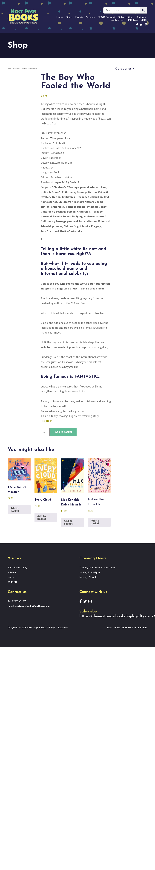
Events (79, 17)
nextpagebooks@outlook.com (32, 606)
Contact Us (117, 20)
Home (59, 17)
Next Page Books (36, 627)
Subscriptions (126, 17)
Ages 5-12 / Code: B (67, 182)
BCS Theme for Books (119, 627)
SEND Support (106, 17)
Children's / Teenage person (58, 212)
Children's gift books (77, 226)
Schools (90, 17)
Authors (141, 17)
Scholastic (59, 143)
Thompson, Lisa (60, 138)
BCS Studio (141, 627)
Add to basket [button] (15, 509)
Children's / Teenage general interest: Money (79, 207)
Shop (69, 17)
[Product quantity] (45, 432)
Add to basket (63, 431)
